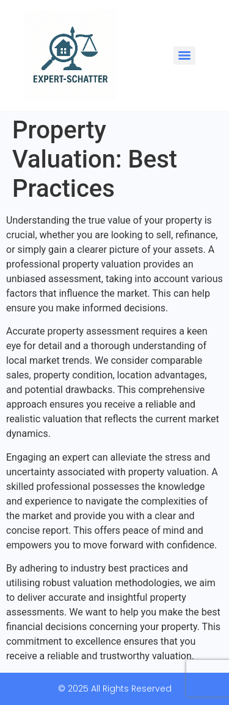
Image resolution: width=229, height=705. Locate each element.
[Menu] (184, 55)
